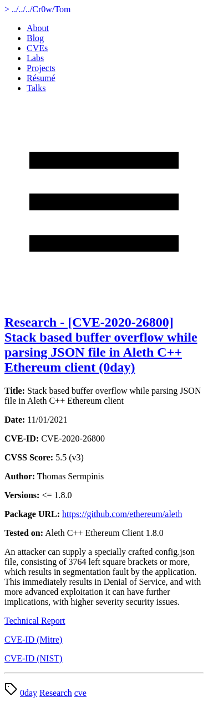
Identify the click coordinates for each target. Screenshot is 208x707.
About (38, 28)
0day (28, 693)
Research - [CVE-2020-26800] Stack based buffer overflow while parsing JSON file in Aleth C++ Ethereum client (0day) (100, 344)
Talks (36, 88)
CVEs (37, 48)
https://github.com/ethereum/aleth (122, 514)
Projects (41, 68)
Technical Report (34, 620)
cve (80, 693)
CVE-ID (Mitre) (33, 639)
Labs (35, 58)
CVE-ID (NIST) (33, 658)
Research (55, 693)
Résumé (41, 78)
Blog (35, 38)
